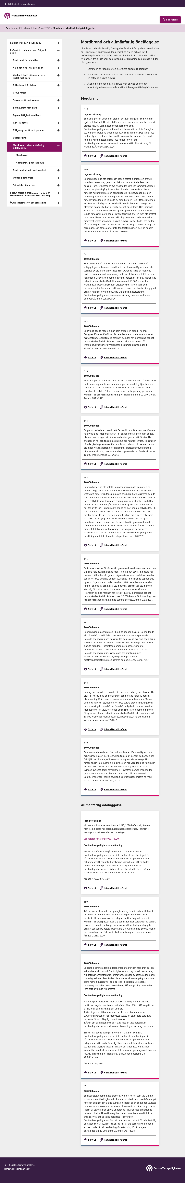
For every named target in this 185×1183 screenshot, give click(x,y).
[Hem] (6, 28)
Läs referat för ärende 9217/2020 (101, 838)
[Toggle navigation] (58, 43)
